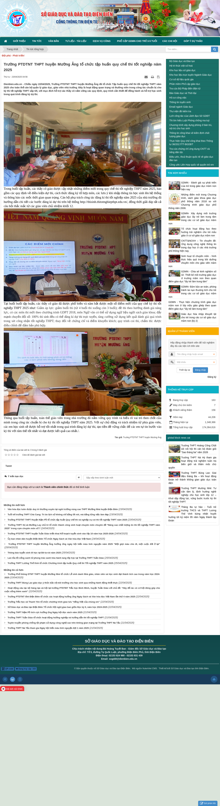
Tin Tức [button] (37, 41)
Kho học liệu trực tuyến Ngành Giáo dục (190, 74)
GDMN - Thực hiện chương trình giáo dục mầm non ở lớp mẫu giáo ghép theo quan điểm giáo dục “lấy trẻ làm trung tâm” (192, 305)
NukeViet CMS (149, 668)
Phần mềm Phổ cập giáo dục (184, 84)
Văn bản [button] (54, 41)
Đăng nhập (200, 370)
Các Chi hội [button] (170, 41)
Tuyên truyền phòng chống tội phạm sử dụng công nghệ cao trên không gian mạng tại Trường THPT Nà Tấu (64, 623)
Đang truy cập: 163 (26, 669)
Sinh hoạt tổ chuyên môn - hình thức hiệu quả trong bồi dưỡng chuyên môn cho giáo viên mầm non (192, 261)
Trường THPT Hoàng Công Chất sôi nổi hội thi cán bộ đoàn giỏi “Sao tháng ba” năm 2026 (198, 449)
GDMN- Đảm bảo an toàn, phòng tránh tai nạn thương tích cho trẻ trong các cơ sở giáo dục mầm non (192, 291)
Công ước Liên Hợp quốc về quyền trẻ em (191, 164)
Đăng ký (212, 377)
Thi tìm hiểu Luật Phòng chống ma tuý (189, 120)
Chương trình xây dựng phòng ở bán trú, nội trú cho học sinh (190, 127)
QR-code (7, 669)
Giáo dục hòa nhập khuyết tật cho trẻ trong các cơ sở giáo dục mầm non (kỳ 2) (198, 317)
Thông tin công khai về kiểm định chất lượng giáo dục (189, 135)
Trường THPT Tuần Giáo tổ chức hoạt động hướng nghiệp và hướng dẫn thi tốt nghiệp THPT (56, 617)
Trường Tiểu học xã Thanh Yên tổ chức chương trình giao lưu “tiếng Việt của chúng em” (54, 602)
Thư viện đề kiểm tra (180, 111)
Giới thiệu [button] (20, 41)
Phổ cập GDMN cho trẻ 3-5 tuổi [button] (137, 41)
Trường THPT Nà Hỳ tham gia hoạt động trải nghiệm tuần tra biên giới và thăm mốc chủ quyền (192, 462)
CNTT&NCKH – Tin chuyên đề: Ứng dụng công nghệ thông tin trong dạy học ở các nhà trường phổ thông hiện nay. (192, 245)
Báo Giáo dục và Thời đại (182, 93)
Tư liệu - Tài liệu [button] (76, 41)
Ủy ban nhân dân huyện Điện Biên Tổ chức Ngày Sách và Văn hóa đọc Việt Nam (49, 539)
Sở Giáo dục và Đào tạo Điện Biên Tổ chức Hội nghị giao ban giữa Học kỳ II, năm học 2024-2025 (57, 607)
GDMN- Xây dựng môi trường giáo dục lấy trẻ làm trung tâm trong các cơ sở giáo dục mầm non (192, 218)
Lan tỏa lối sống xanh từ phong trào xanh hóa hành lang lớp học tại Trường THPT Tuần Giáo (56, 558)
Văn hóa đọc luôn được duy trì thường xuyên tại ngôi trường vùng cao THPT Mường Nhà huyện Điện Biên (63, 509)
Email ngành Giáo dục (181, 106)
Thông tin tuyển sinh (180, 102)
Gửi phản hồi (208, 803)
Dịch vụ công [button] (102, 41)
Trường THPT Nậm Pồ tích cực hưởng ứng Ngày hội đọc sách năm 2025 (45, 612)
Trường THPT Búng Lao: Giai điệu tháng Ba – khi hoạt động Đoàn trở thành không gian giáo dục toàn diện (192, 478)
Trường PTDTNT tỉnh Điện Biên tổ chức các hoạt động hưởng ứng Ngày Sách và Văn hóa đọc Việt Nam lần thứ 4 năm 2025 (71, 596)
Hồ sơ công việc (177, 97)
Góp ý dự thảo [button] (193, 41)
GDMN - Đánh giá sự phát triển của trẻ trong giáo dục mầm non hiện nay (198, 186)
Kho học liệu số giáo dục (182, 70)
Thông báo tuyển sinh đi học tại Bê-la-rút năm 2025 (34, 552)
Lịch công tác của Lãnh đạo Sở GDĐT (189, 116)
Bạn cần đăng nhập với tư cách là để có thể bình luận (48, 487)
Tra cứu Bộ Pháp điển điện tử (185, 88)
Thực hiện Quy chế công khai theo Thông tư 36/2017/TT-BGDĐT (191, 143)
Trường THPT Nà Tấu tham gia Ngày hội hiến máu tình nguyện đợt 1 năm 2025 (48, 628)
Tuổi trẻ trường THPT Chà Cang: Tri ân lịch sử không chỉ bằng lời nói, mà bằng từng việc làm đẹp (58, 514)
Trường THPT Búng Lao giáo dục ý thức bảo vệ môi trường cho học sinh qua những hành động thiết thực (63, 582)
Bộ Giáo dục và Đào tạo (182, 61)
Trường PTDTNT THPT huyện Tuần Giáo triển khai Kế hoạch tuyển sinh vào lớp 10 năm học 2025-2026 (61, 533)
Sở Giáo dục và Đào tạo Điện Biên (113, 668)
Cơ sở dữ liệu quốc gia (181, 79)
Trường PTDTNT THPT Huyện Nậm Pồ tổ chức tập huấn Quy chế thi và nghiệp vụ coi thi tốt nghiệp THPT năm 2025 (67, 519)
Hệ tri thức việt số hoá (181, 65)
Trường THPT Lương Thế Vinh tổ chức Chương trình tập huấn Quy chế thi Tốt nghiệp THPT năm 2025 (60, 563)
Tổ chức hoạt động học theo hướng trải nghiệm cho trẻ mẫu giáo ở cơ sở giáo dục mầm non (198, 232)
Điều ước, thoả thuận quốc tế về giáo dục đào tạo (191, 158)
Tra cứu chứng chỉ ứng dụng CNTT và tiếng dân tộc (189, 150)
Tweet (8, 466)
